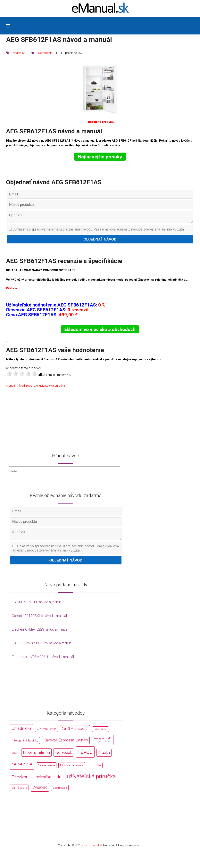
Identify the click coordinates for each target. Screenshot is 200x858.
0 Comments (44, 53)
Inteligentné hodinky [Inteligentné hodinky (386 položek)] (25, 743)
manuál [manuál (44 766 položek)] (102, 742)
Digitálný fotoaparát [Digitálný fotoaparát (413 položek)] (75, 732)
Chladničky (17, 53)
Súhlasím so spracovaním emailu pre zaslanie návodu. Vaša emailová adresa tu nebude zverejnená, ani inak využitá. (96, 231)
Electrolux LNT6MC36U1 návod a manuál (43, 660)
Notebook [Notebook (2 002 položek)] (63, 755)
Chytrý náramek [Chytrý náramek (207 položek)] (46, 731)
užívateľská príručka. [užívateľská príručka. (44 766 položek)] (92, 779)
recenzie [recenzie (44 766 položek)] (22, 767)
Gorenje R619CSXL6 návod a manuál (39, 619)
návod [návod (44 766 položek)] (85, 754)
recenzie (32, 387)
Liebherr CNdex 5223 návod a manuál (40, 632)
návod (21, 387)
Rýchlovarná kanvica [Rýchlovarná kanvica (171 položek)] (71, 768)
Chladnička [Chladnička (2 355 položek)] (21, 731)
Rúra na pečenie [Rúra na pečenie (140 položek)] (46, 768)
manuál (10, 387)
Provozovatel (90, 848)
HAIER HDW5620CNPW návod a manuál (42, 646)
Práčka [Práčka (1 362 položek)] (104, 755)
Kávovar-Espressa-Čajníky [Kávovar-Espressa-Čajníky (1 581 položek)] (66, 743)
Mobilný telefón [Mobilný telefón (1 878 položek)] (36, 755)
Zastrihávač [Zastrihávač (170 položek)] (60, 790)
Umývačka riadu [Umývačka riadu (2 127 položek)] (47, 780)
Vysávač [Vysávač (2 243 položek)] (39, 790)
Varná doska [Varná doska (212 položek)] (19, 790)
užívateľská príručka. (52, 387)
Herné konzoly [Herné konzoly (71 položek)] (100, 732)
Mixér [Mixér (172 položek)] (15, 755)
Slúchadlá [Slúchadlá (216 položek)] (95, 768)
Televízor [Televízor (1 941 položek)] (19, 780)
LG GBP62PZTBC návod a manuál (37, 605)
